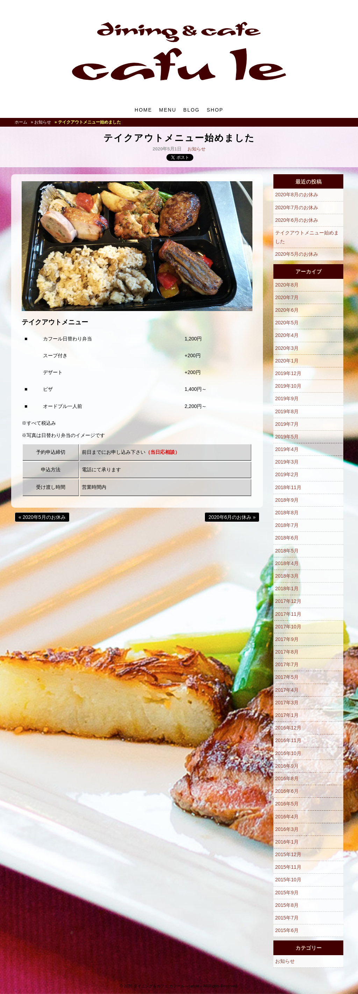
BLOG (191, 110)
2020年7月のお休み (296, 207)
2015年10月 (288, 879)
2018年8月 (287, 512)
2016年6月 (287, 791)
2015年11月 (288, 867)
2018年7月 (287, 525)
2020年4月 (287, 335)
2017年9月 (287, 639)
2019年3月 (287, 462)
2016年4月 (287, 816)
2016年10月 (288, 753)
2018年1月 (287, 588)
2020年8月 (287, 285)
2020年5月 (287, 322)
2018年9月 (287, 500)
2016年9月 (287, 766)
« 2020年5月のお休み (42, 517)
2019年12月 (288, 373)
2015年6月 (287, 930)
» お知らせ (41, 122)
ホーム (21, 122)
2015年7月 (287, 918)
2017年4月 (287, 690)
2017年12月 (288, 601)
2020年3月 (287, 348)
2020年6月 (287, 310)
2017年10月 (288, 626)
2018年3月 (287, 576)
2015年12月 (288, 854)
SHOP (215, 110)
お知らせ (196, 148)
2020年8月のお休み (296, 194)
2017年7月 (287, 664)
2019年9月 (287, 398)
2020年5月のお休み (296, 254)
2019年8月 (287, 411)
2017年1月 (287, 715)
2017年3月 (287, 702)
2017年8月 (287, 652)
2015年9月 (287, 892)
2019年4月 (287, 449)
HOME (143, 110)
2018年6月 (287, 538)
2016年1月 (287, 842)
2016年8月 (287, 778)
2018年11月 (288, 487)
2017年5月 (287, 677)
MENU (167, 110)
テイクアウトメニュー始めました (307, 237)
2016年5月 (287, 803)
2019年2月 (287, 474)
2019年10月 (288, 386)
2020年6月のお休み (296, 220)
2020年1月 (287, 361)
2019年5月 (287, 436)
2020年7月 (287, 297)
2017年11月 (288, 614)
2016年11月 (288, 740)
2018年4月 (287, 563)
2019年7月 (287, 424)
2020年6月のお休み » (232, 517)
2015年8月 (287, 905)
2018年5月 (287, 551)
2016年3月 (287, 829)
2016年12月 (288, 728)
